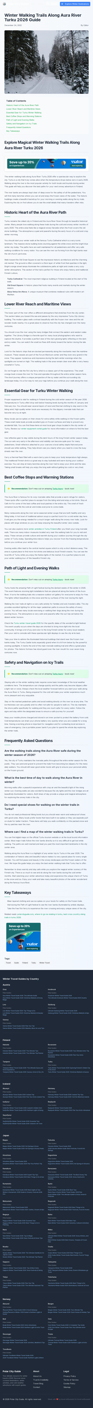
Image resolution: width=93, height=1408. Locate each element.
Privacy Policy (69, 1376)
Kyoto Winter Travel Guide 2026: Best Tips (62, 1190)
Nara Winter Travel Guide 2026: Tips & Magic (18, 1236)
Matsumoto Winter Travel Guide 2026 (15, 1207)
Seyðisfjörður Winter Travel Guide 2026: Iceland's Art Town (22, 1123)
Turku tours (57, 488)
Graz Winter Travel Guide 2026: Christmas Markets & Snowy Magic (23, 999)
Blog (33, 4)
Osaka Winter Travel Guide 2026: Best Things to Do (65, 1253)
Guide (16, 963)
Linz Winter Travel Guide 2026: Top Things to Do (19, 1011)
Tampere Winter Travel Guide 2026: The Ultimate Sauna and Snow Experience (23, 1069)
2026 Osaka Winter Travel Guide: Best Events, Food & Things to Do (68, 1256)
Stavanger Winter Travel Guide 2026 (15, 1340)
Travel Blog (38, 1383)
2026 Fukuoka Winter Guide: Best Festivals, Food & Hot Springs (66, 1149)
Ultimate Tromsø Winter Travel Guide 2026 (62, 1340)
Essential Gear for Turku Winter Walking (23, 112)
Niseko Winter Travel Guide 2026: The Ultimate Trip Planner (23, 1257)
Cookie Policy (69, 1383)
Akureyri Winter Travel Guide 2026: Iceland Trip (18, 1094)
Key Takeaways (13, 131)
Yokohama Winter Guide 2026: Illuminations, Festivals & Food (68, 1285)
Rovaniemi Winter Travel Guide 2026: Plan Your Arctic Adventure (65, 1056)
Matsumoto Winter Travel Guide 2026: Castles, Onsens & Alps (23, 1210)
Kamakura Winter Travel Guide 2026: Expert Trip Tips (20, 1175)
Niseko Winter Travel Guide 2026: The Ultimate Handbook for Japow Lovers (23, 1254)
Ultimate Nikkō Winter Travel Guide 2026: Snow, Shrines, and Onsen (68, 1237)
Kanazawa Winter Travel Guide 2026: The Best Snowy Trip (67, 1175)
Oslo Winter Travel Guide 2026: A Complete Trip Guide (66, 1325)
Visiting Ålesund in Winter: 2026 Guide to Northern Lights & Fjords (22, 1313)
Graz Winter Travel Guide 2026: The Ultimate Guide (20, 995)
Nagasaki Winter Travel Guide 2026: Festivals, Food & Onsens (68, 1210)
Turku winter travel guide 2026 (27, 623)
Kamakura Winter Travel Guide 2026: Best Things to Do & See (23, 1177)
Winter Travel (44, 963)
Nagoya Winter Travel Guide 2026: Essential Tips (19, 1221)
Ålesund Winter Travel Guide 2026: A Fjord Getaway (20, 1310)
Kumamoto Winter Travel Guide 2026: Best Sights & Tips (21, 1190)
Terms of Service (70, 1380)
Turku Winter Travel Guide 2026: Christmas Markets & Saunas (68, 1072)
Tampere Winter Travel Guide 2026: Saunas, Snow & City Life (23, 1072)
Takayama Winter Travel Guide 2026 (60, 1268)
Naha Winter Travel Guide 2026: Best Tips (62, 1221)
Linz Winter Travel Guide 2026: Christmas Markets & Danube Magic (23, 1014)
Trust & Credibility (40, 1380)
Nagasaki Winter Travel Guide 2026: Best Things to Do (66, 1207)
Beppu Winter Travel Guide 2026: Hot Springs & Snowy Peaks (23, 1148)
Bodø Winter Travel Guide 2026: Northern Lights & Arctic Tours (23, 1327)
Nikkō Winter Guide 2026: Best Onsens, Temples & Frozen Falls (67, 1241)
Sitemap (66, 1387)
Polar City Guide (15, 4)
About (40, 4)
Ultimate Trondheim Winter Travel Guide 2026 (18, 1355)
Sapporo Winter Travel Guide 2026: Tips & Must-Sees (21, 1268)
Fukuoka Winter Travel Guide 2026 (59, 1146)
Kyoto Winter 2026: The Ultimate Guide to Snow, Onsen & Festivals (67, 1195)
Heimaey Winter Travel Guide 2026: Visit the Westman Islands (68, 1097)
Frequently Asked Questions (18, 127)
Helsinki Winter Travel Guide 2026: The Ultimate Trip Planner (23, 1053)
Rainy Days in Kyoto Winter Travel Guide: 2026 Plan (65, 1192)
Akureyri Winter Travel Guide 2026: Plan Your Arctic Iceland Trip (24, 1097)
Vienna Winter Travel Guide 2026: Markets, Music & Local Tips (23, 1028)
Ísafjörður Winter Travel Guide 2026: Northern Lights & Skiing (23, 1110)
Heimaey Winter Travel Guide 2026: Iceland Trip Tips (65, 1094)
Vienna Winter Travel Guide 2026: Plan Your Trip (19, 1026)
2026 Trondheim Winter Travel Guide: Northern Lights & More (23, 1358)
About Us (37, 1376)
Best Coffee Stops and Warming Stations (24, 116)
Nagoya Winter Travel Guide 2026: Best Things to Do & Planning (21, 1224)
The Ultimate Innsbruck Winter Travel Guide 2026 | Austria (67, 998)
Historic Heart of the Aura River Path (22, 105)
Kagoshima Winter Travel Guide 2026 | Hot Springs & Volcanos (69, 1164)
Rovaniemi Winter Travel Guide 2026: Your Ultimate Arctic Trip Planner (68, 1052)
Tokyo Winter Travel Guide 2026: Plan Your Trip (18, 1283)
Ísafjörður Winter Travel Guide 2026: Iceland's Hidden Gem (22, 1108)
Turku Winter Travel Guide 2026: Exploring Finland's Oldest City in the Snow (69, 1069)
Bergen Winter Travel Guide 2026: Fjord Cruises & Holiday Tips (69, 1312)
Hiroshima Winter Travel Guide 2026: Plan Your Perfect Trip (22, 1164)
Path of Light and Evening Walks (20, 120)
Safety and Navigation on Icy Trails (21, 123)
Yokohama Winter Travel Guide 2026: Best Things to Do (66, 1283)
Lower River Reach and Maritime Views (23, 109)
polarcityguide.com (25, 914)
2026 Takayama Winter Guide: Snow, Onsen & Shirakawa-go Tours (68, 1271)
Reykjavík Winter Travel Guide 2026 (60, 1108)
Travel (8, 963)
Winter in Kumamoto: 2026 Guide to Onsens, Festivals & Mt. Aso (22, 1193)
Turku (33, 963)
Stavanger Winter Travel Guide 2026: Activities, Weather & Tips (24, 1342)
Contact (36, 1387)
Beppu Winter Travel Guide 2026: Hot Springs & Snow (21, 1146)
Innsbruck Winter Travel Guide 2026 (60, 995)
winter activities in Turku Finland (43, 529)
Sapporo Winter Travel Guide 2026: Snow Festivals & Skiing (23, 1270)
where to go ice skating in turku (48, 914)
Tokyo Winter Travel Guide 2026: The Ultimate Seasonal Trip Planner (23, 1286)
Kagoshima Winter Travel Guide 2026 (60, 1161)
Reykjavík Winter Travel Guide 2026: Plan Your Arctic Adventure (69, 1110)
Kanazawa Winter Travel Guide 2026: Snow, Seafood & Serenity (66, 1178)
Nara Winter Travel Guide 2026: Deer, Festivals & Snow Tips (23, 1238)
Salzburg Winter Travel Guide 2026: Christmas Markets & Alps (68, 1013)
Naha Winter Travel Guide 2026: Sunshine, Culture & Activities (68, 1223)
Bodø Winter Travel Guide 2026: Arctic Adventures (19, 1325)
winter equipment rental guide (34, 429)
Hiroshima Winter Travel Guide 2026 (15, 1161)
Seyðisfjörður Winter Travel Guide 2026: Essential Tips (21, 1121)
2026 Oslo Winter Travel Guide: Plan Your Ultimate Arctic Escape (66, 1328)
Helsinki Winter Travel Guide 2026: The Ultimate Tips (20, 1051)
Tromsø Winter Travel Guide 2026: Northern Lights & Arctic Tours (67, 1343)
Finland (25, 963)
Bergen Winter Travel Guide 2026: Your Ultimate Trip (65, 1310)
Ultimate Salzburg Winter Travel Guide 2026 (62, 1011)
